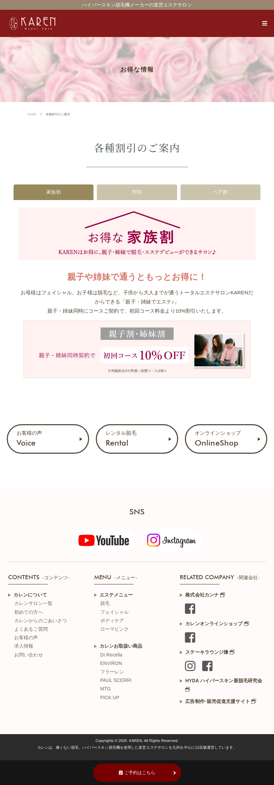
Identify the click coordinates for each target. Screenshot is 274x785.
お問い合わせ (28, 655)
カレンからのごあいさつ (40, 620)
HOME (32, 114)
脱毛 (105, 603)
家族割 (53, 192)
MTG (105, 688)
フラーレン (112, 671)
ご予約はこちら (137, 772)
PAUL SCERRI (116, 680)
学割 (137, 192)
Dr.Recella (111, 655)
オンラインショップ (218, 438)
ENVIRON (111, 663)
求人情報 (23, 646)
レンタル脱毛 (121, 438)
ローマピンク (114, 629)
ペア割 (220, 192)
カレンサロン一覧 (33, 603)
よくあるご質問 (31, 629)
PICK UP (110, 697)
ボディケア (112, 620)
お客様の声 (29, 438)
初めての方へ (28, 612)
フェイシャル (114, 612)
